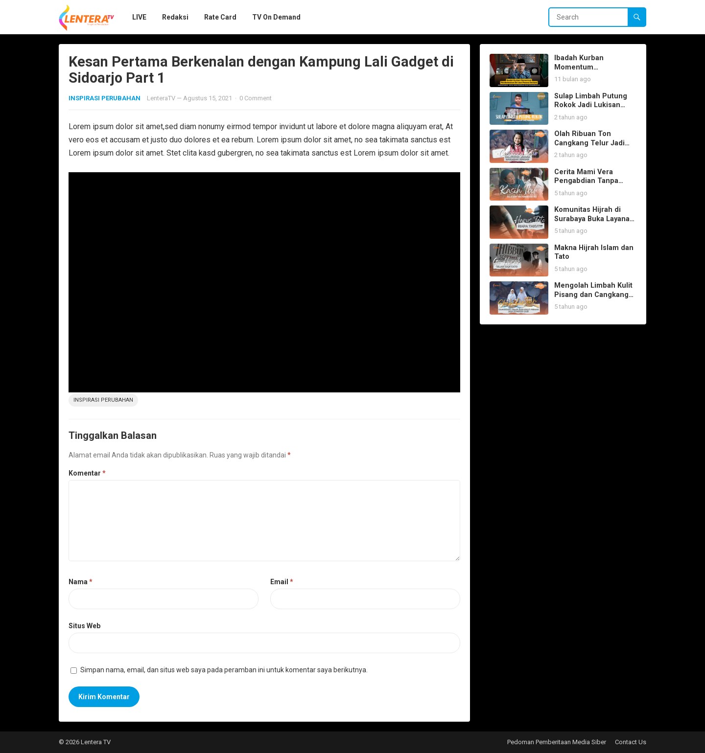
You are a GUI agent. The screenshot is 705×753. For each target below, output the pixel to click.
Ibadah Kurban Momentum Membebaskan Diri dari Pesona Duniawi (594, 72)
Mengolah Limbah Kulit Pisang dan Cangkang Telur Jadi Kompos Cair (594, 294)
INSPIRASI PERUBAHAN (105, 98)
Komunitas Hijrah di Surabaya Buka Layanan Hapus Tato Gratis (594, 218)
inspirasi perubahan (103, 400)
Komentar (87, 473)
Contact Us (630, 742)
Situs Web (84, 626)
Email (281, 582)
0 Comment (255, 98)
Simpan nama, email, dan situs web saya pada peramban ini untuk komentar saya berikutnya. (224, 670)
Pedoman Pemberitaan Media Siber (556, 742)
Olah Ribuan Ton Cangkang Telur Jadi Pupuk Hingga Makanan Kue (594, 147)
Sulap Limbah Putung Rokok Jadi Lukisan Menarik (590, 105)
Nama (81, 582)
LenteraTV (161, 98)
